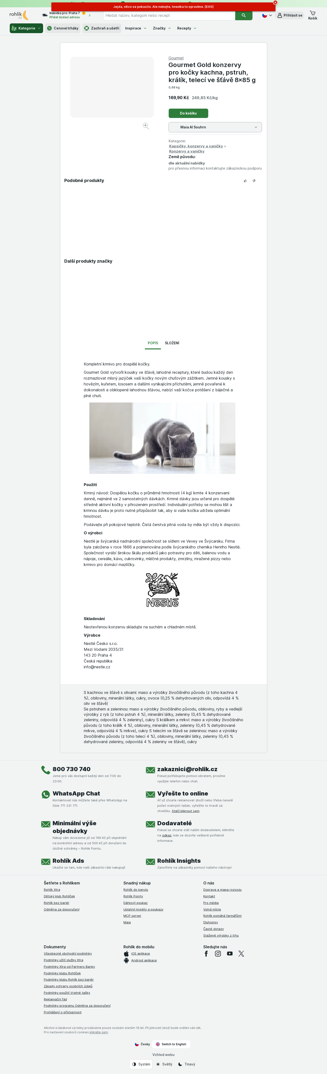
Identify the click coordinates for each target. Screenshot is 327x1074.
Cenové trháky (62, 28)
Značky (162, 28)
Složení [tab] (172, 343)
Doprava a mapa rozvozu (222, 890)
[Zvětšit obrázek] (146, 127)
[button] (289, 15)
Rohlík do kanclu (135, 890)
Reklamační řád (55, 999)
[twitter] (241, 954)
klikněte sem (99, 1032)
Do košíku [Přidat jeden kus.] (188, 113)
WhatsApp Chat (76, 793)
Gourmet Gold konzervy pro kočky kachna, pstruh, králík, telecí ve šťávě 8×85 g (212, 72)
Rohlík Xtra (52, 890)
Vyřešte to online (182, 793)
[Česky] (266, 15)
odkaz (166, 835)
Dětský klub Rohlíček (59, 896)
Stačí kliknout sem (185, 811)
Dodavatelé (174, 823)
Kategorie (26, 28)
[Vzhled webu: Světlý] (164, 1064)
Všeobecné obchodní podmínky (68, 953)
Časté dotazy (213, 929)
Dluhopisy (210, 922)
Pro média (211, 903)
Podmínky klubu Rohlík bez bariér (69, 979)
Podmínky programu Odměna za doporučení (77, 1005)
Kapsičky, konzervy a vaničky (196, 146)
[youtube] (230, 954)
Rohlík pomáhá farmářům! (222, 916)
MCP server (132, 916)
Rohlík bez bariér (56, 903)
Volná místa (212, 909)
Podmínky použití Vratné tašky (67, 993)
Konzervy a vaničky (187, 151)
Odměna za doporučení (61, 909)
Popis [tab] (153, 343)
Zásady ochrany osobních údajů (68, 986)
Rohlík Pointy (133, 896)
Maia (127, 922)
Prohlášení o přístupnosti (63, 1012)
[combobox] (169, 15)
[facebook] (206, 954)
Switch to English (171, 1044)
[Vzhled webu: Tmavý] (186, 1064)
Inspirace (136, 28)
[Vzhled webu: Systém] (141, 1064)
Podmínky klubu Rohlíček (62, 973)
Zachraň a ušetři (101, 28)
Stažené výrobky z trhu (221, 935)
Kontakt (209, 896)
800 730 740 (72, 769)
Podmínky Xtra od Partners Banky (69, 967)
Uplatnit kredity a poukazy (143, 909)
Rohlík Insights (179, 860)
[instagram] (218, 954)
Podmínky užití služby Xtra (63, 960)
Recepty (187, 28)
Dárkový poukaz (135, 903)
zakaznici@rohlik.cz (187, 769)
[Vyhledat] (243, 15)
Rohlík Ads (68, 860)
